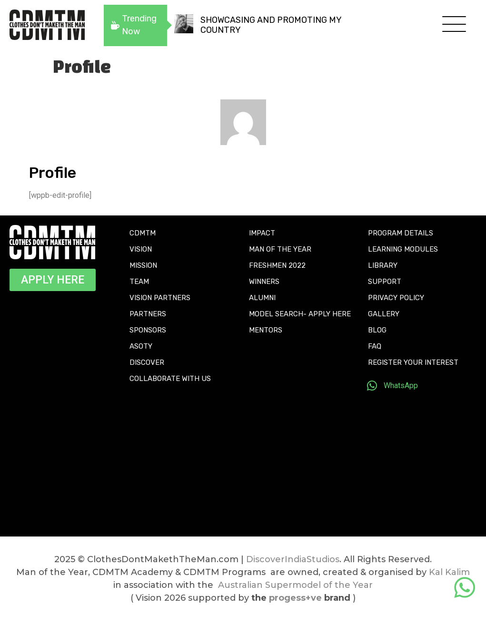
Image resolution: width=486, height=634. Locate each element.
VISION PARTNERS (159, 297)
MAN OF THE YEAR (280, 249)
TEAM (139, 281)
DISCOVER (146, 362)
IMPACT (262, 233)
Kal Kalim (449, 572)
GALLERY (383, 314)
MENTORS (265, 330)
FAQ (374, 346)
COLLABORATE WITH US (170, 378)
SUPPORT (384, 281)
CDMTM (142, 233)
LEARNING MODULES (403, 249)
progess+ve (295, 598)
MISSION (143, 265)
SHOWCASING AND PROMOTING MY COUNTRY (270, 25)
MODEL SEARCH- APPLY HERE (300, 314)
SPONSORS (147, 330)
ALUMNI (262, 297)
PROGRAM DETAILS (400, 233)
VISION (140, 249)
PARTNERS (147, 314)
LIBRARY (382, 265)
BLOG (377, 330)
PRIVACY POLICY (396, 297)
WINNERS (264, 281)
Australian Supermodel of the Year (295, 585)
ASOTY (140, 346)
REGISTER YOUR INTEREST (413, 362)
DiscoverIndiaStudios (292, 559)
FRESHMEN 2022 (277, 265)
